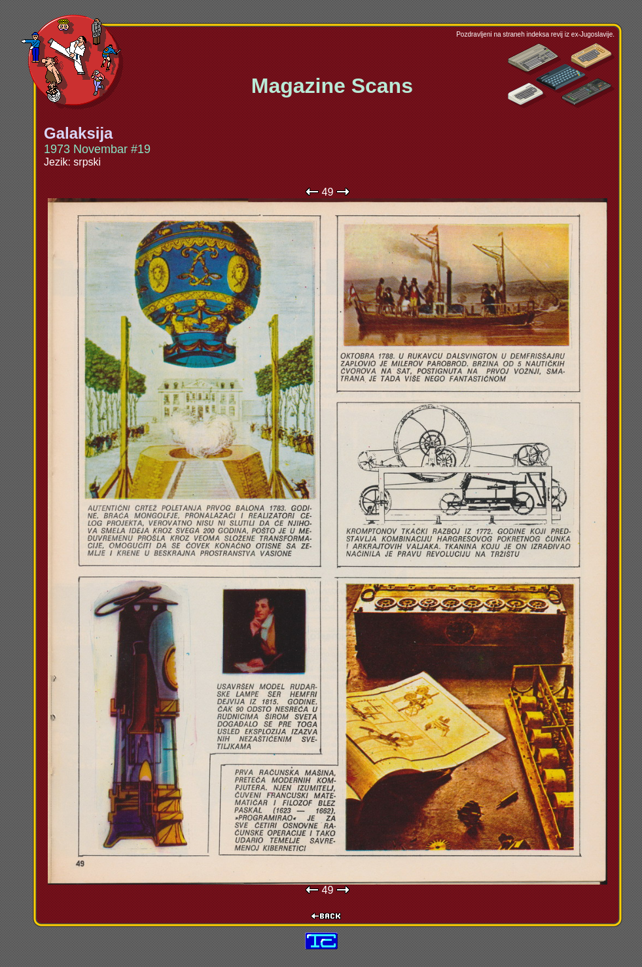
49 (328, 192)
